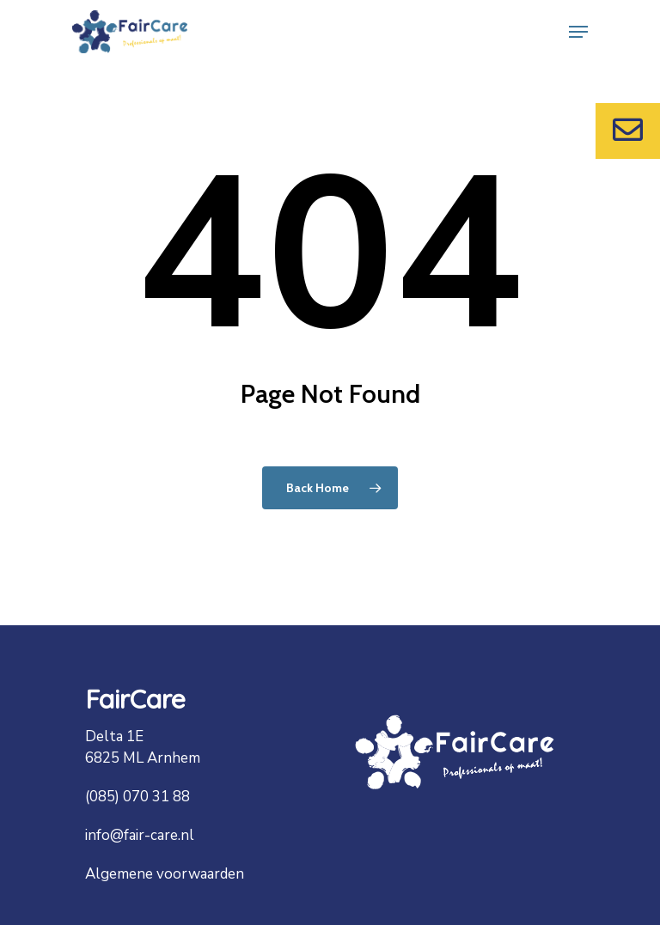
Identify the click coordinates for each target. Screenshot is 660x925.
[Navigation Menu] (578, 31)
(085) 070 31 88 (137, 796)
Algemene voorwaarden (164, 874)
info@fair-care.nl (139, 835)
